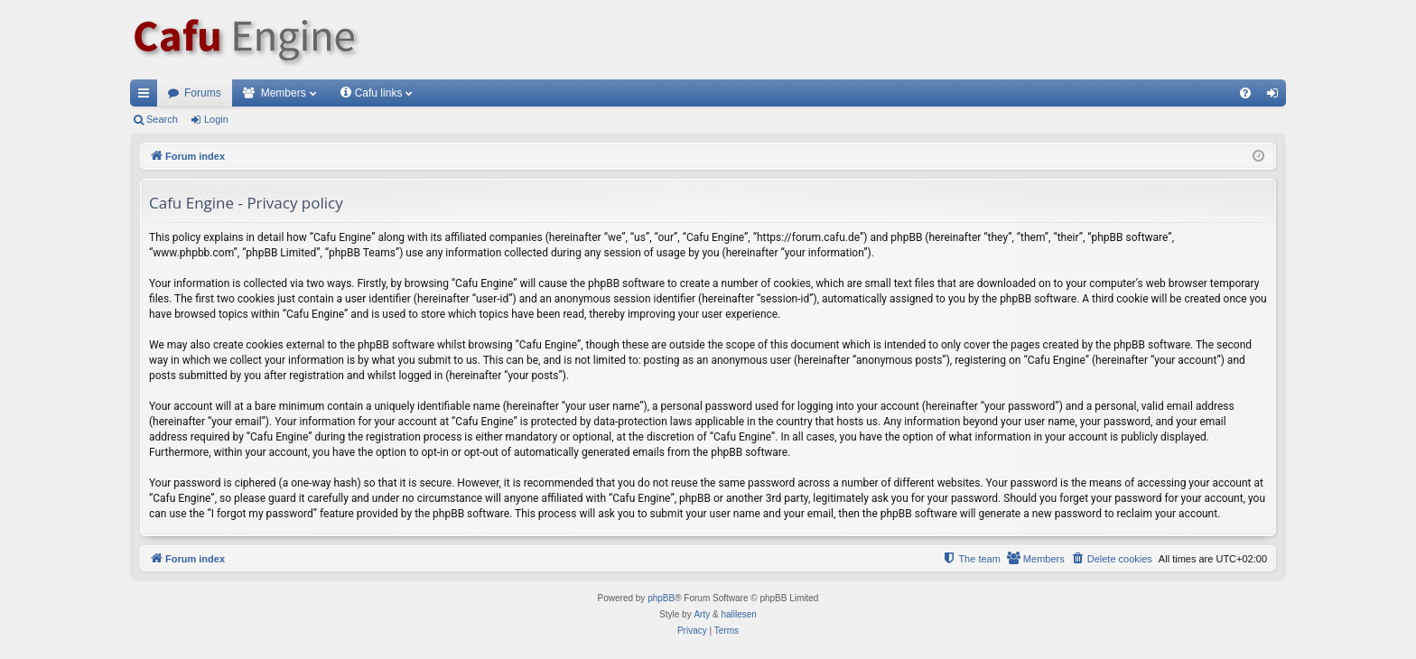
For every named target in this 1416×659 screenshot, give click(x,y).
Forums (202, 93)
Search (162, 119)
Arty (702, 614)
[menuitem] (1245, 93)
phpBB (661, 598)
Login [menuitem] (1276, 97)
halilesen (738, 614)
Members (283, 93)
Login (216, 119)
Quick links (147, 97)
